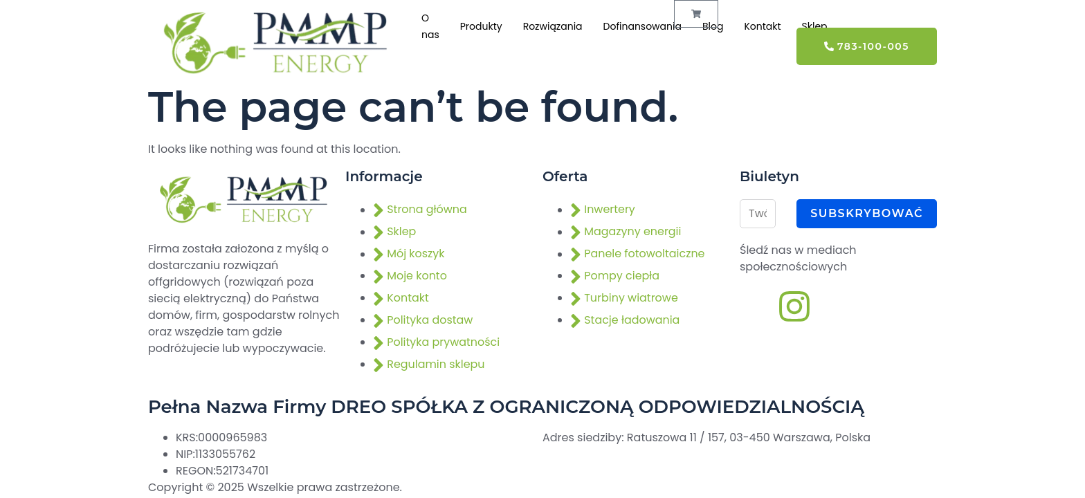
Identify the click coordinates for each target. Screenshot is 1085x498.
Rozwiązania (553, 27)
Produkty (481, 27)
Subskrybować (866, 213)
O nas (430, 27)
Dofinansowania (642, 27)
